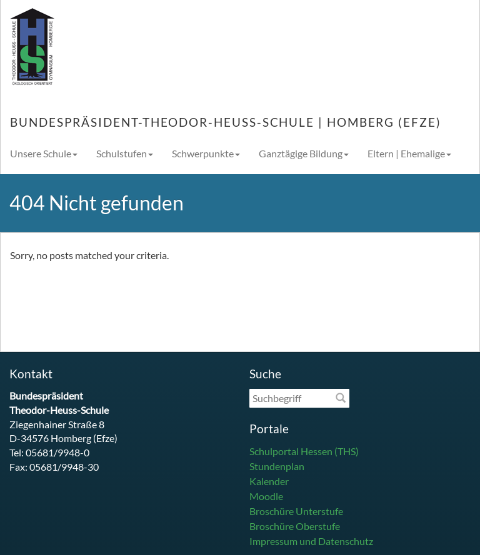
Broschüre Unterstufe (296, 511)
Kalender (269, 481)
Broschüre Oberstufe (294, 526)
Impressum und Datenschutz (311, 541)
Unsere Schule (44, 153)
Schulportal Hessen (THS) (304, 451)
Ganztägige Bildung (304, 153)
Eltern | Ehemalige (409, 153)
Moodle (266, 496)
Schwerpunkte (206, 153)
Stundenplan (276, 466)
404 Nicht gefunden (96, 202)
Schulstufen (124, 153)
